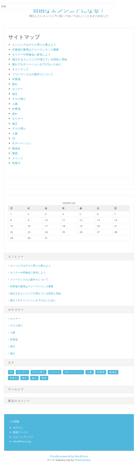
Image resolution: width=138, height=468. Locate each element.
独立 (15, 94)
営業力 (16, 163)
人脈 (15, 104)
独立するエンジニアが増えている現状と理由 (39, 59)
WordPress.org (22, 441)
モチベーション (21, 143)
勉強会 (16, 148)
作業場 (16, 79)
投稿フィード (20, 432)
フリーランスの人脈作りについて (32, 74)
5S (13, 138)
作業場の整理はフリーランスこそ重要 (35, 49)
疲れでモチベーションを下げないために (37, 64)
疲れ (15, 84)
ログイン (18, 427)
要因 (15, 153)
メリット (17, 158)
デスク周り (19, 99)
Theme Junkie (82, 460)
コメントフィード (23, 437)
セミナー (17, 89)
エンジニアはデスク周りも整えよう (34, 44)
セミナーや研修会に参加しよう (31, 54)
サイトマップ (20, 69)
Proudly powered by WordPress (69, 456)
